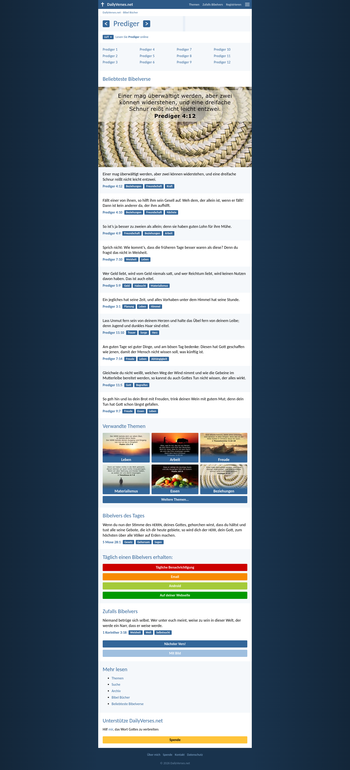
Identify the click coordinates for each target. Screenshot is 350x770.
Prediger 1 (110, 49)
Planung (129, 306)
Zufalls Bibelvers (212, 4)
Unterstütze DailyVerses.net (133, 720)
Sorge (143, 332)
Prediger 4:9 (112, 233)
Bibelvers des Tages (123, 515)
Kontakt (180, 755)
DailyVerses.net (112, 12)
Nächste (171, 212)
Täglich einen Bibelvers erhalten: (138, 557)
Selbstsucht (163, 632)
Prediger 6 (147, 62)
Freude (130, 359)
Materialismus (159, 285)
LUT (108, 37)
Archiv (116, 691)
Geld (127, 285)
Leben (145, 259)
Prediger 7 (184, 49)
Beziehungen (133, 186)
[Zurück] (106, 23)
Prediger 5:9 (112, 285)
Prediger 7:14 (112, 359)
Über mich (153, 755)
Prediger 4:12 (112, 186)
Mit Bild (175, 653)
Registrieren (233, 4)
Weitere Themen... (175, 499)
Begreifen (142, 385)
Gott (128, 385)
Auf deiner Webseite (175, 595)
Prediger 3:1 (112, 306)
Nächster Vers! (175, 644)
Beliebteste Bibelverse (127, 79)
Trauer (131, 332)
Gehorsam (143, 542)
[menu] (247, 6)
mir (110, 729)
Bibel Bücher (130, 12)
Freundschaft (154, 186)
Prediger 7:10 (112, 259)
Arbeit (169, 233)
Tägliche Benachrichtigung (175, 567)
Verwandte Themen (124, 426)
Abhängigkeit (159, 359)
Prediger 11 (222, 56)
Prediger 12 (222, 62)
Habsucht (140, 285)
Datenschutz (195, 755)
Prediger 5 (147, 56)
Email (175, 577)
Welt (149, 632)
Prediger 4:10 (112, 212)
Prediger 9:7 (112, 411)
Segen (158, 542)
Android (175, 586)
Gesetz (128, 542)
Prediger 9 (184, 62)
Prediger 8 (184, 56)
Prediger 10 (222, 49)
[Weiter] (146, 23)
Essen (141, 411)
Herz (155, 332)
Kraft (170, 186)
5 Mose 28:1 (112, 542)
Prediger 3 (110, 62)
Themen (194, 4)
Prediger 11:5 (112, 385)
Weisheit (131, 259)
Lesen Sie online (132, 37)
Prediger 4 (147, 49)
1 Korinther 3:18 (115, 632)
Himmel (155, 306)
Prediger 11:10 (113, 332)
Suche (116, 684)
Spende (174, 740)
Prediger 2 (110, 56)
